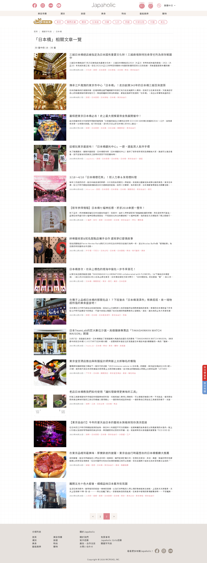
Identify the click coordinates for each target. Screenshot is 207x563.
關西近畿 (71, 22)
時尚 (124, 13)
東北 (163, 22)
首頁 (36, 31)
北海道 (95, 22)
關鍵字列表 (47, 31)
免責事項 (105, 537)
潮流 (62, 13)
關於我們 (84, 537)
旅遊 (83, 13)
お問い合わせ (86, 546)
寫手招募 (84, 540)
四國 (127, 22)
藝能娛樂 (144, 13)
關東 (84, 22)
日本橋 (59, 31)
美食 (103, 13)
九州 (117, 22)
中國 (152, 22)
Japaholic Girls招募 (111, 540)
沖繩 (107, 22)
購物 (164, 13)
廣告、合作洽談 (87, 543)
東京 (59, 22)
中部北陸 (139, 22)
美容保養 (42, 13)
